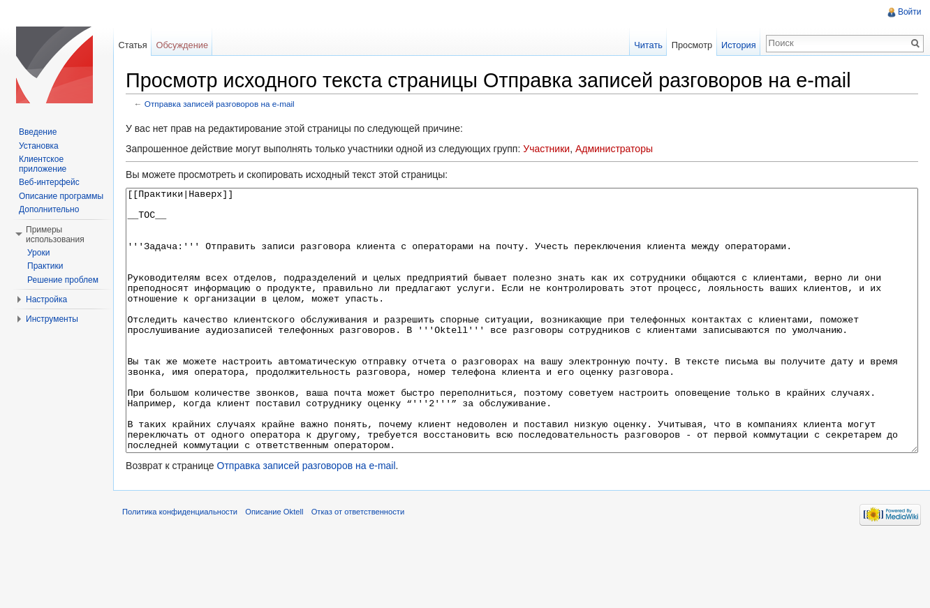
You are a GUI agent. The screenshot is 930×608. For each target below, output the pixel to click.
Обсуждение (191, 45)
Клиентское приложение (42, 164)
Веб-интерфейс (49, 182)
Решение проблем (62, 280)
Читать (643, 45)
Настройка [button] (46, 299)
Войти (907, 12)
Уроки (38, 253)
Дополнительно (49, 209)
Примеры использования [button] (55, 234)
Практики (45, 266)
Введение (38, 132)
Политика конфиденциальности (194, 576)
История (733, 45)
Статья (142, 45)
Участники (561, 151)
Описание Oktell (289, 576)
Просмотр (687, 45)
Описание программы (61, 196)
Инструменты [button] (52, 319)
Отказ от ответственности (373, 576)
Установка (39, 146)
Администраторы (628, 151)
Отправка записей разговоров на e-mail (234, 106)
